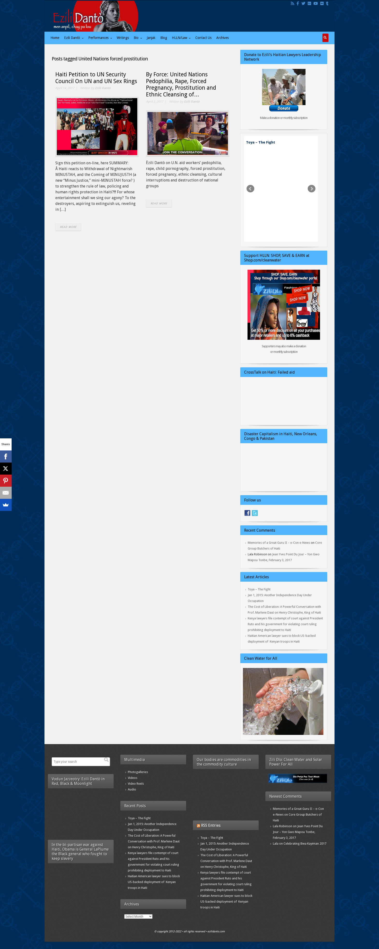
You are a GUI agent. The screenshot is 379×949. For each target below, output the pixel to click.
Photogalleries (138, 772)
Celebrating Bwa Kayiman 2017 (305, 843)
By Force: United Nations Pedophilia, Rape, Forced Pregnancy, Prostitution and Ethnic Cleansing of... (181, 84)
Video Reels (136, 783)
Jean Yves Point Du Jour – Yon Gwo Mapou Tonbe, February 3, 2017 (298, 832)
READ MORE (68, 227)
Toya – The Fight (260, 142)
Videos (132, 778)
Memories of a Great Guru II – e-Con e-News (279, 542)
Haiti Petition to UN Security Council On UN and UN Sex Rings (96, 78)
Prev (250, 189)
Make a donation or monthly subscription (283, 118)
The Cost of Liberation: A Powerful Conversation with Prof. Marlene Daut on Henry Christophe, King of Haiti (154, 841)
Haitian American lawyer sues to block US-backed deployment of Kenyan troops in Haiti (154, 882)
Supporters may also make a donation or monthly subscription (284, 349)
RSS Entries (210, 825)
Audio (132, 789)
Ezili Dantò (103, 88)
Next (311, 189)
